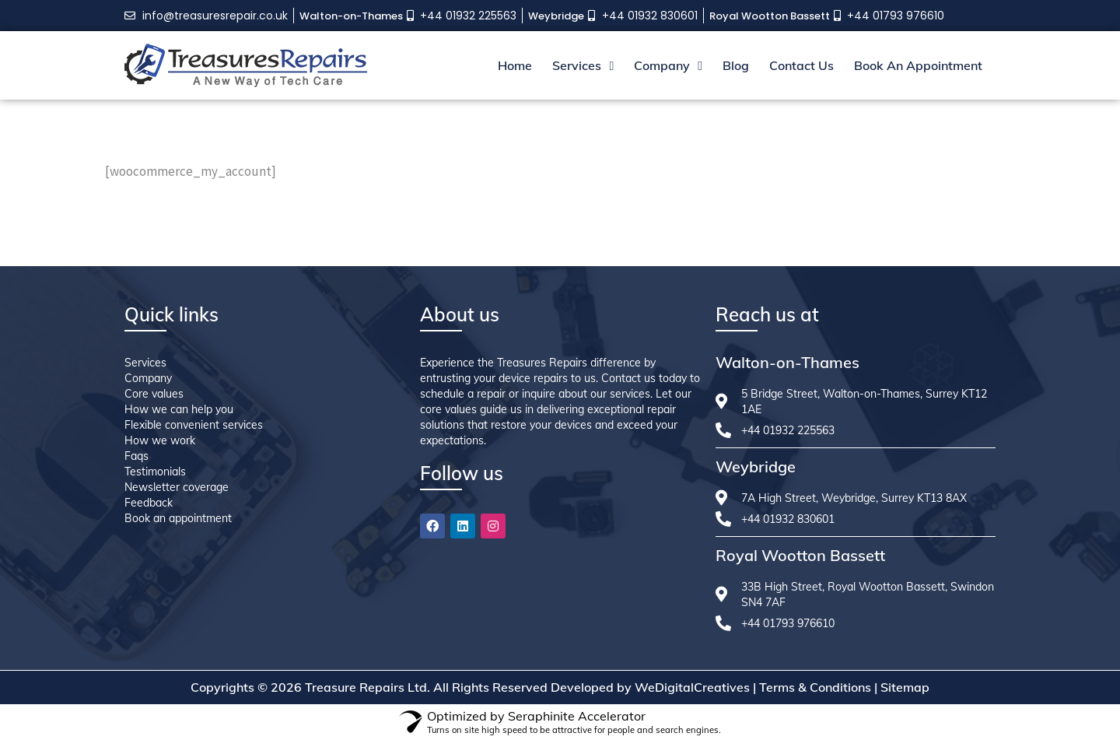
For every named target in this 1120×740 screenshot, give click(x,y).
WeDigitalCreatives (692, 687)
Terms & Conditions (815, 687)
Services (583, 65)
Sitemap (904, 687)
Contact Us (801, 65)
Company (668, 65)
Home (515, 65)
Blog (736, 65)
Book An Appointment (918, 65)
